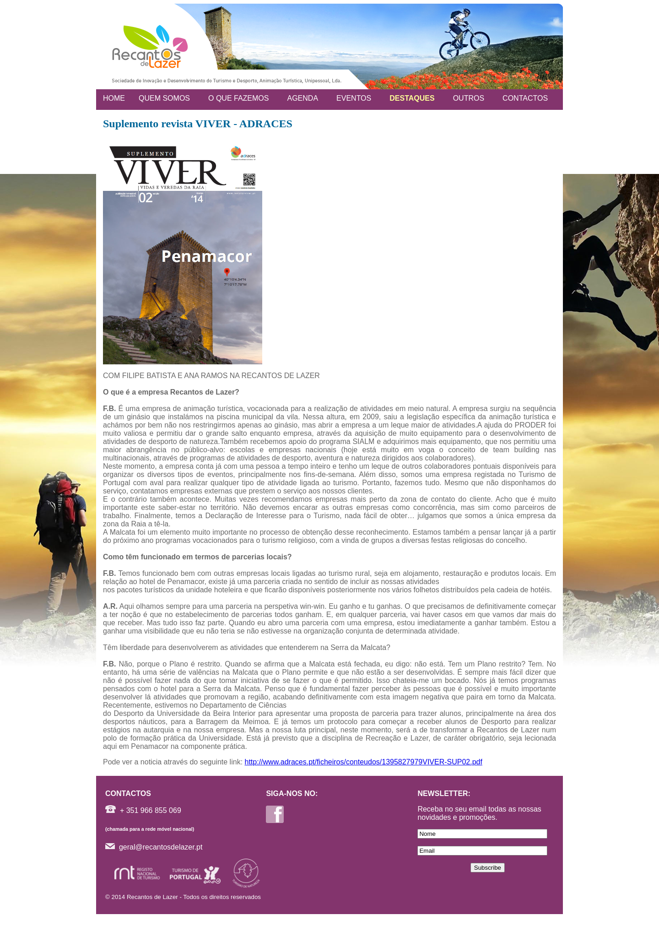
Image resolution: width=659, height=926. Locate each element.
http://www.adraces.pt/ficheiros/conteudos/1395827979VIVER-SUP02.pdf (363, 762)
